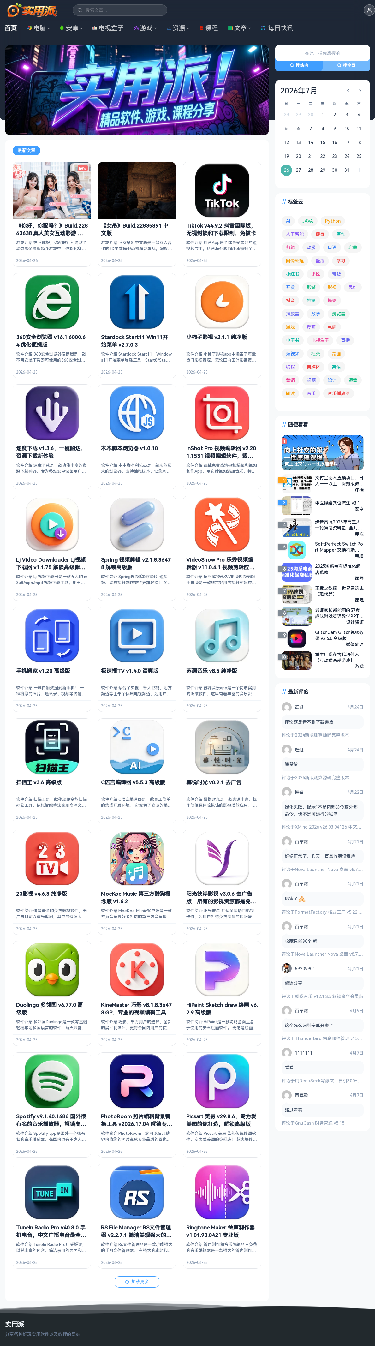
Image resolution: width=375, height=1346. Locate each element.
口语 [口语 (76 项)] (332, 247)
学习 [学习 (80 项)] (340, 261)
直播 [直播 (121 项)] (345, 340)
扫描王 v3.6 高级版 (39, 782)
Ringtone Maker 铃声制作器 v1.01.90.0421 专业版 (220, 1231)
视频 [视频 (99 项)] (311, 380)
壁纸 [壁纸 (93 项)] (320, 261)
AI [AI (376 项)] (288, 221)
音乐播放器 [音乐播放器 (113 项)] (339, 393)
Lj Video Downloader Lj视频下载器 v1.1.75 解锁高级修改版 (51, 567)
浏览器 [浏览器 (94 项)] (338, 314)
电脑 (36, 28)
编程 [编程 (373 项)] (290, 367)
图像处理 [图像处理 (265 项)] (295, 261)
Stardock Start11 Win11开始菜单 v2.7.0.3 (134, 340)
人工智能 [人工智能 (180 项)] (295, 234)
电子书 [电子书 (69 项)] (292, 340)
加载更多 (137, 1281)
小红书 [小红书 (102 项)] (292, 274)
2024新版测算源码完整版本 (322, 735)
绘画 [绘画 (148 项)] (336, 353)
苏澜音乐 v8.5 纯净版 (211, 670)
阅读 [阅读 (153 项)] (290, 393)
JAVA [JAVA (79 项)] (307, 221)
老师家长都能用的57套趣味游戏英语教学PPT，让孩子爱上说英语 (339, 613)
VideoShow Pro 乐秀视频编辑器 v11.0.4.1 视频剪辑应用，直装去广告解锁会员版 (219, 567)
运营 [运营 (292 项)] (352, 380)
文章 (237, 28)
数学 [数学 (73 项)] (315, 314)
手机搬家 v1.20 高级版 (43, 670)
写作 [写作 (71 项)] (340, 234)
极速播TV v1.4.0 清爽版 (129, 670)
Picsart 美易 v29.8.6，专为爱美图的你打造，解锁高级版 (221, 1119)
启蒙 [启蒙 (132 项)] (352, 247)
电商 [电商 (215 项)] (332, 327)
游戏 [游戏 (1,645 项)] (290, 327)
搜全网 (346, 65)
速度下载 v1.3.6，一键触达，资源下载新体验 (51, 452)
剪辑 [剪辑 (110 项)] (290, 247)
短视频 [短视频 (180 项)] (292, 353)
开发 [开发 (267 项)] (290, 287)
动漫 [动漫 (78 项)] (311, 247)
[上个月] (348, 90)
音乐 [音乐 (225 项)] (311, 393)
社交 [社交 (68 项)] (315, 353)
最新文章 (26, 150)
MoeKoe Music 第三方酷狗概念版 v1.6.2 (135, 897)
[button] (369, 10)
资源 (175, 28)
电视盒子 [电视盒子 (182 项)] (320, 340)
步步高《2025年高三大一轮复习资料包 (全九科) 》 (339, 525)
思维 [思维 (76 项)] (352, 287)
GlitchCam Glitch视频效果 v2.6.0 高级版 (339, 635)
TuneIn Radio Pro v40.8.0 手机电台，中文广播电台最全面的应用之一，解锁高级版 (51, 1235)
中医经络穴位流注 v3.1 (337, 502)
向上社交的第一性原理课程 (311, 463)
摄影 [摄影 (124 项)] (332, 300)
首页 (10, 28)
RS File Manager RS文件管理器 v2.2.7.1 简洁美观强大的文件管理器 (136, 1235)
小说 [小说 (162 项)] (315, 274)
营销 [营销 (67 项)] (290, 380)
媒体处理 (355, 644)
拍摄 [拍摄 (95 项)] (311, 300)
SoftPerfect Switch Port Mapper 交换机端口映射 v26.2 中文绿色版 (339, 547)
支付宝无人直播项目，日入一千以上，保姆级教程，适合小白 (339, 481)
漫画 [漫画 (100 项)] (311, 327)
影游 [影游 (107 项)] (311, 287)
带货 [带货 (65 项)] (336, 274)
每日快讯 (276, 28)
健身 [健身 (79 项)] (320, 234)
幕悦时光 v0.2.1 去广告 (213, 782)
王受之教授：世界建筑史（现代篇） (339, 591)
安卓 (69, 28)
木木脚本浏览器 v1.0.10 (129, 448)
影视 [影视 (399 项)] (332, 287)
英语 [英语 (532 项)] (336, 367)
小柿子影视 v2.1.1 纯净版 (216, 336)
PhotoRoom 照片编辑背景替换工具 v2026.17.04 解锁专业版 (136, 1123)
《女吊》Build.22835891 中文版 (134, 229)
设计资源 (355, 622)
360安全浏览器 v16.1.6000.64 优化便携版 (51, 340)
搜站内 (299, 65)
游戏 (143, 28)
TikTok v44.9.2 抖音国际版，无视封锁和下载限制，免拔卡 (221, 229)
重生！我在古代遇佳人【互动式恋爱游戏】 (337, 657)
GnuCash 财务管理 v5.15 (319, 1123)
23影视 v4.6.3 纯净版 (41, 893)
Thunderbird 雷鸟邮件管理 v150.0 (329, 1038)
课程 (208, 28)
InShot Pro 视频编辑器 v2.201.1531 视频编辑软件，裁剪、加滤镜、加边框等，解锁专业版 (221, 459)
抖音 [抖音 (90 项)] (290, 300)
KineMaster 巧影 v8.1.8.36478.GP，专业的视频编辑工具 (136, 1008)
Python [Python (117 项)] (333, 221)
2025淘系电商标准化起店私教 (337, 569)
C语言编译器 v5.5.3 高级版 (133, 782)
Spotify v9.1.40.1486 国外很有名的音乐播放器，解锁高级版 (51, 1123)
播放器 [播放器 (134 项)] (292, 314)
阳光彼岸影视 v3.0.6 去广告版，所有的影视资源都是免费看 (221, 901)
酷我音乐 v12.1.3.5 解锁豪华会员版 (329, 996)
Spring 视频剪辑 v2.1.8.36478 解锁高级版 (136, 563)
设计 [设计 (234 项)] (332, 380)
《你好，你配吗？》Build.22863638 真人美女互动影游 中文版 (52, 233)
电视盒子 (108, 28)
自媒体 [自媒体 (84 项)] (313, 367)
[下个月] (360, 90)
